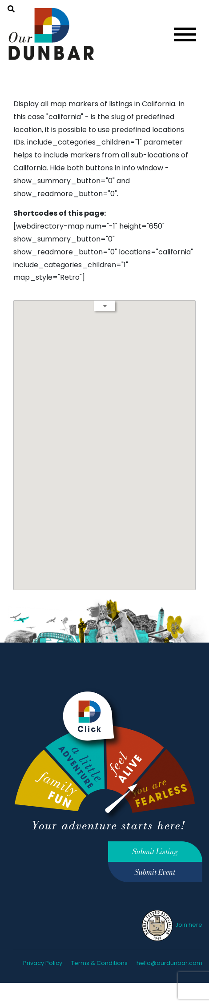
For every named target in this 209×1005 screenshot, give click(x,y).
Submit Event (155, 872)
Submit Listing (155, 851)
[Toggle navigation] (185, 34)
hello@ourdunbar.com (169, 963)
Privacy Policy (42, 963)
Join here (171, 925)
